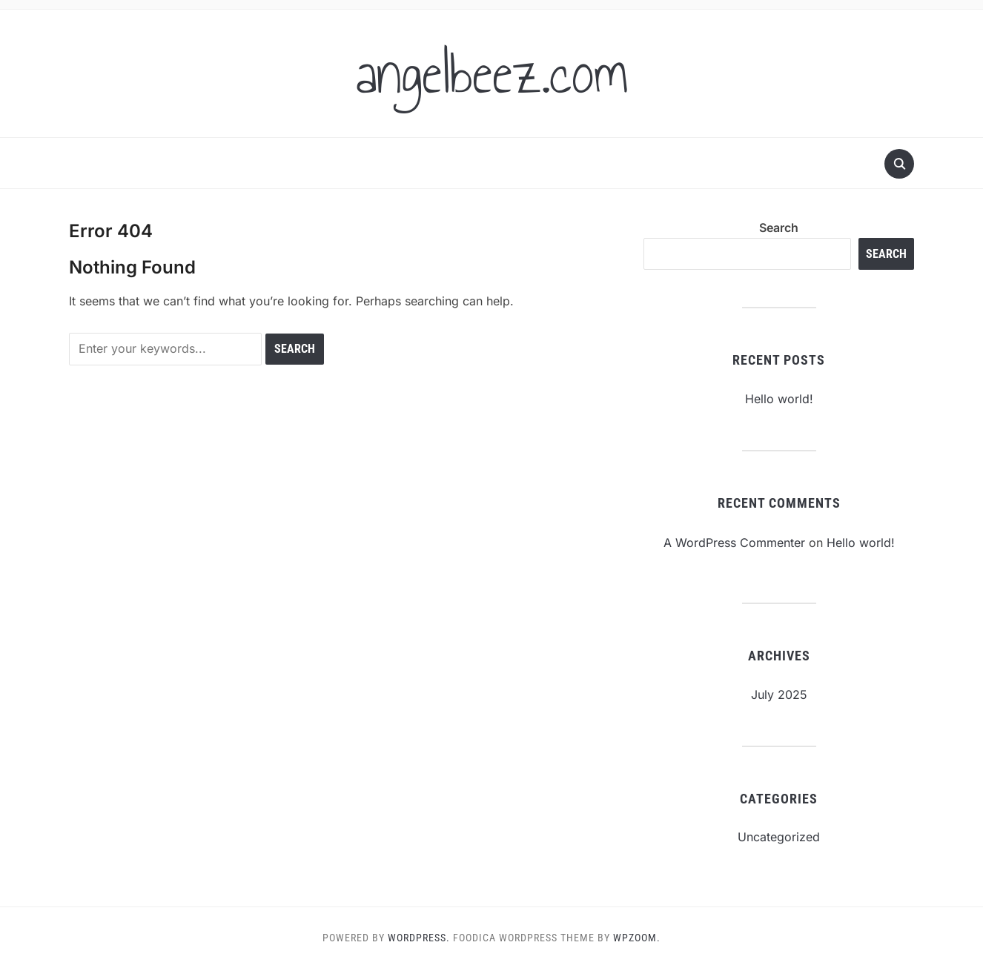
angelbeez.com (492, 73)
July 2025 (779, 694)
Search (778, 227)
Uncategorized (779, 836)
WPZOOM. (637, 938)
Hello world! (779, 398)
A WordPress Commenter (734, 542)
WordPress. (419, 938)
